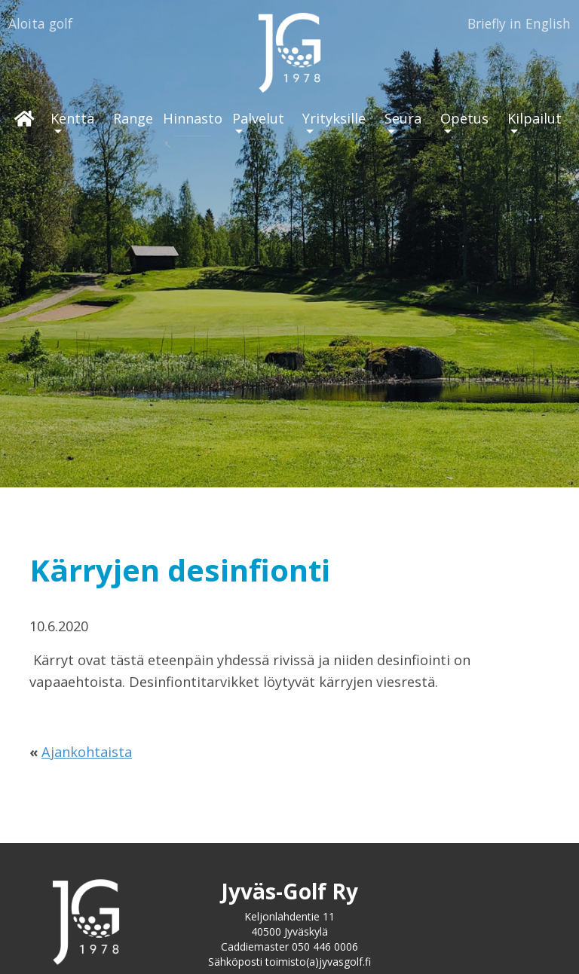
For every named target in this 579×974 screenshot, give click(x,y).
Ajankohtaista (86, 752)
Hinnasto (192, 118)
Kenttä (72, 118)
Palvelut (258, 118)
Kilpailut (534, 118)
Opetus (464, 118)
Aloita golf (40, 23)
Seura (402, 118)
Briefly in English (519, 23)
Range (133, 118)
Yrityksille (334, 118)
